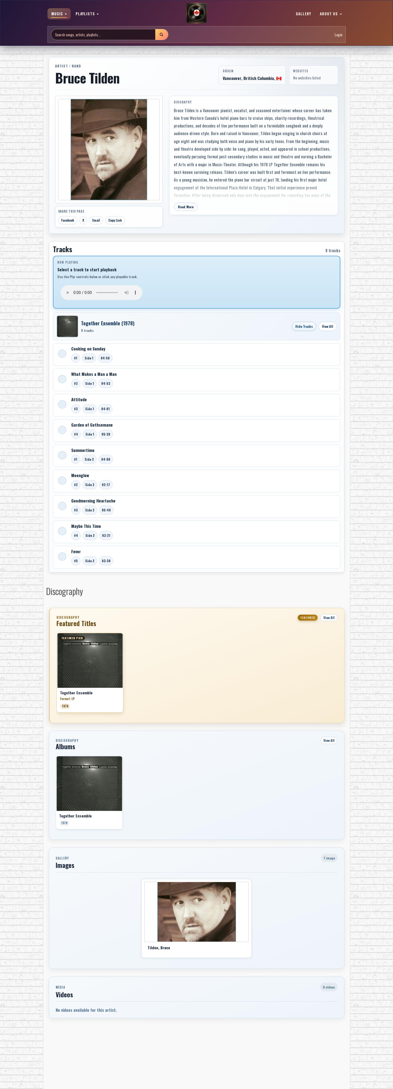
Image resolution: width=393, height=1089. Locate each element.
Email (96, 220)
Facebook (67, 220)
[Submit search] (161, 34)
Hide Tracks (304, 326)
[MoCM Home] (196, 13)
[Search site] (103, 34)
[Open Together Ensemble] (67, 326)
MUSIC (59, 13)
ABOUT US (331, 13)
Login (338, 34)
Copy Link (115, 220)
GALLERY (303, 13)
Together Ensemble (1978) (108, 323)
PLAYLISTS (87, 13)
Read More (186, 206)
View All (327, 326)
